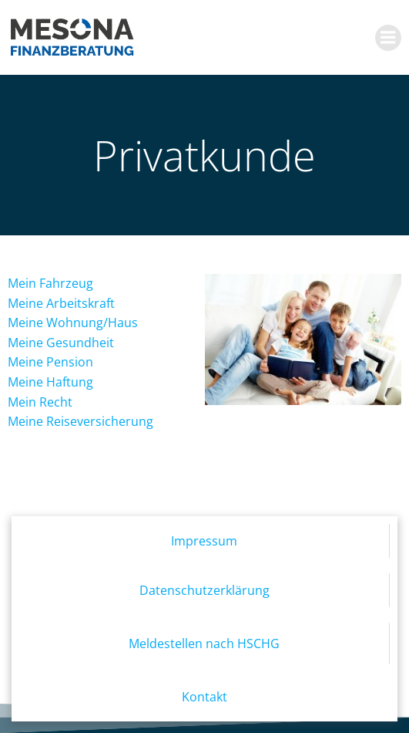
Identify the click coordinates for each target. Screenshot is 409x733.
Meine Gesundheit (61, 342)
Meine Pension (50, 361)
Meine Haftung (50, 381)
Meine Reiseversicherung (80, 421)
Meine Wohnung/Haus (73, 322)
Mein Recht (40, 402)
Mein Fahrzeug (50, 283)
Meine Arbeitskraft (61, 303)
